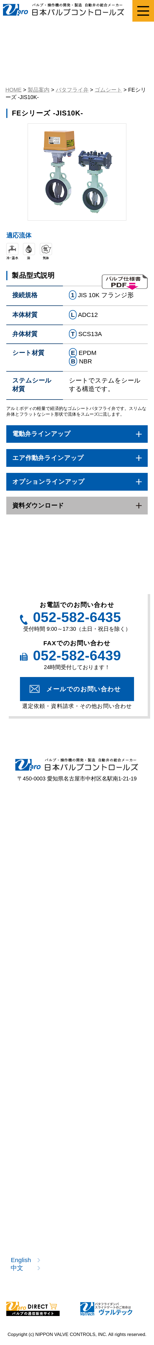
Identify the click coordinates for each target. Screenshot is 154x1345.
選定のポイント (36, 975)
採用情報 (26, 1228)
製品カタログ (33, 1056)
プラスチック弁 (37, 865)
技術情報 (23, 1080)
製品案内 (23, 819)
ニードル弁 (30, 881)
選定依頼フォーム (39, 991)
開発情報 (26, 1150)
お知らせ (27, 1212)
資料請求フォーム (39, 1008)
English (21, 1260)
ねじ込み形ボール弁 (43, 840)
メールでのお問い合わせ (83, 689)
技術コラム (30, 1134)
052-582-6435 (77, 617)
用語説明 (26, 1118)
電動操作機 (107, 881)
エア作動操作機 (36, 897)
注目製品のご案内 (39, 1040)
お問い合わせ (33, 1244)
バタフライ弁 (111, 865)
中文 (17, 1268)
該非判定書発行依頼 (42, 1024)
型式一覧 (26, 922)
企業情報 (26, 1196)
